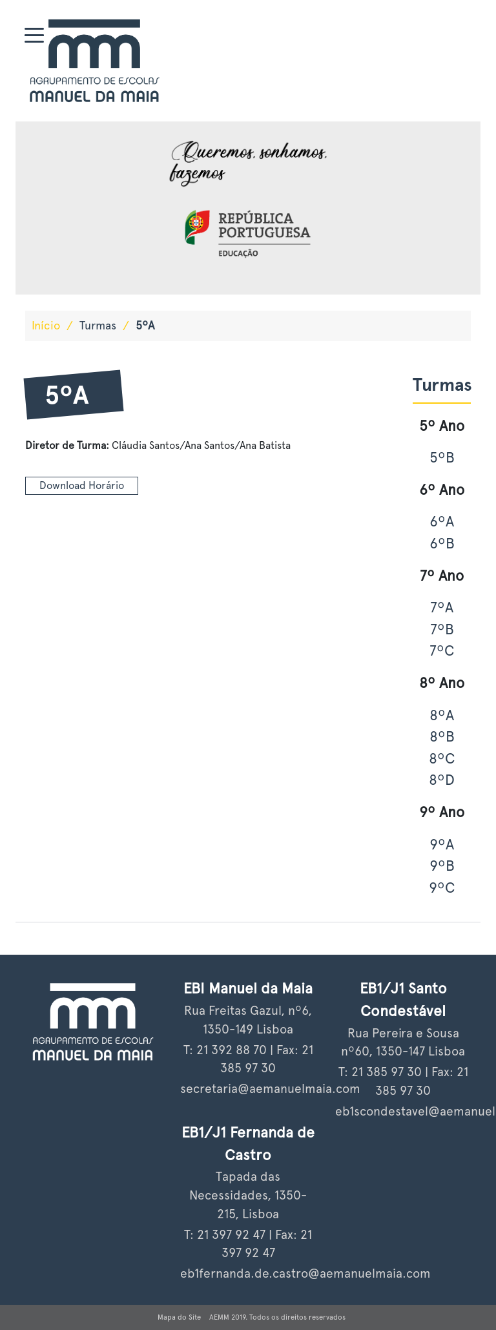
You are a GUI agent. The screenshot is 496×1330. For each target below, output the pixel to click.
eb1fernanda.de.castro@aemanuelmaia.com (305, 1273)
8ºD (442, 779)
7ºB (442, 629)
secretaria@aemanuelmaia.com (270, 1088)
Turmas (97, 325)
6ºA (441, 521)
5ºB (442, 457)
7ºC (441, 650)
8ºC (442, 758)
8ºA (441, 715)
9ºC (442, 887)
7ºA (441, 607)
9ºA (441, 844)
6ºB (442, 543)
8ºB (442, 736)
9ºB (442, 865)
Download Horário (81, 485)
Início (46, 325)
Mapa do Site (179, 1317)
